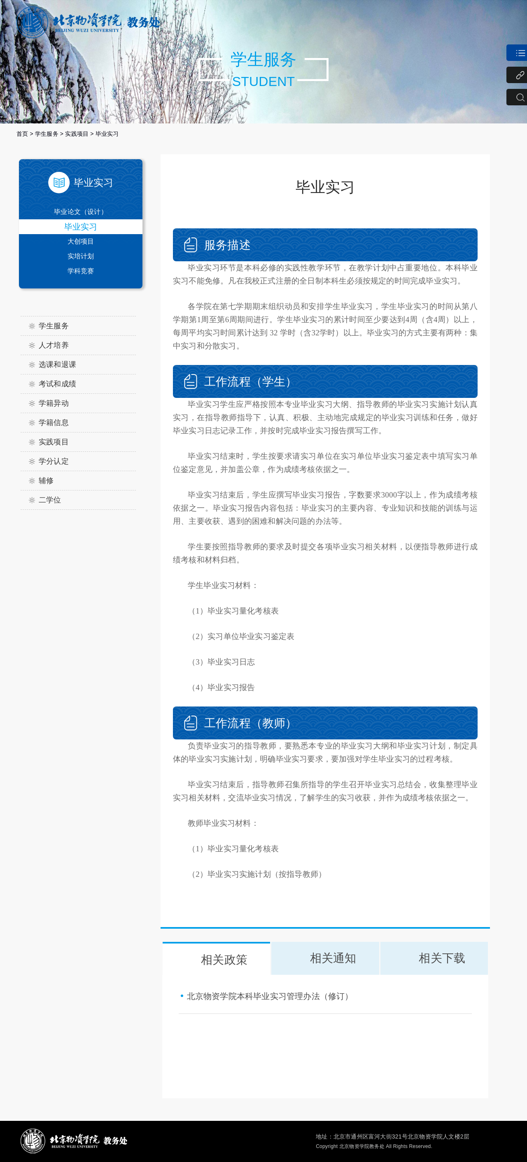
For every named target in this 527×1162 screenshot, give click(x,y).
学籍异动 (54, 403)
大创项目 (81, 241)
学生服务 (46, 133)
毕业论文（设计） (80, 211)
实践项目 (77, 133)
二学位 (50, 500)
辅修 (46, 480)
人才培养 (54, 345)
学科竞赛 (81, 270)
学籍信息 (54, 422)
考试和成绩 (57, 384)
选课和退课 (57, 364)
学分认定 (54, 461)
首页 (22, 133)
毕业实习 (107, 133)
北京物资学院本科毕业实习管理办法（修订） (270, 996)
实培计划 (81, 256)
